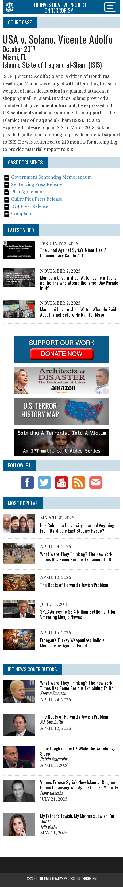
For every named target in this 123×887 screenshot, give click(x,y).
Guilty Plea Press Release (36, 199)
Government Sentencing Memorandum (51, 177)
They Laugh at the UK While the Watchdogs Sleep (78, 751)
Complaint (22, 213)
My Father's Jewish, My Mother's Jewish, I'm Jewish (77, 818)
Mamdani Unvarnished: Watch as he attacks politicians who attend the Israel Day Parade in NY (79, 282)
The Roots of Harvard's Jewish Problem (74, 584)
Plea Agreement (27, 191)
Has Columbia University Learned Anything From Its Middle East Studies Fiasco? (77, 528)
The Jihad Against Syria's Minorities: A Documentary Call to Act (73, 253)
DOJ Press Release (29, 206)
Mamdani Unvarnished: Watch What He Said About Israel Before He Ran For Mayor (78, 312)
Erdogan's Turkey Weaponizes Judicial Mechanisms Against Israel (73, 643)
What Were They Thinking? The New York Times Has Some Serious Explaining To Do (76, 557)
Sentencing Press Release (37, 184)
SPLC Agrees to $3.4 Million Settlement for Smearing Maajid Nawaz (78, 614)
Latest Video (21, 229)
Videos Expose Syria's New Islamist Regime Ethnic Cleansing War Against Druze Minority (79, 785)
